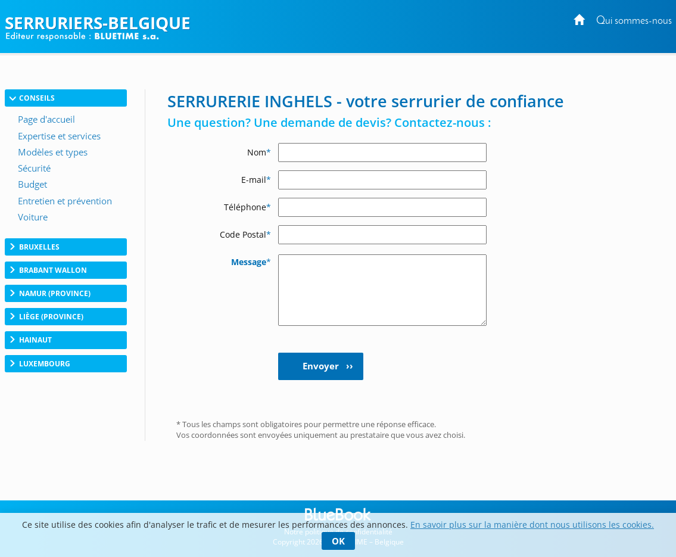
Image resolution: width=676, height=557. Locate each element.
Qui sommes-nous (634, 21)
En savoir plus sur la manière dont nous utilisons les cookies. (532, 524)
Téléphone (247, 207)
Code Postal (245, 234)
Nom (259, 152)
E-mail (256, 179)
